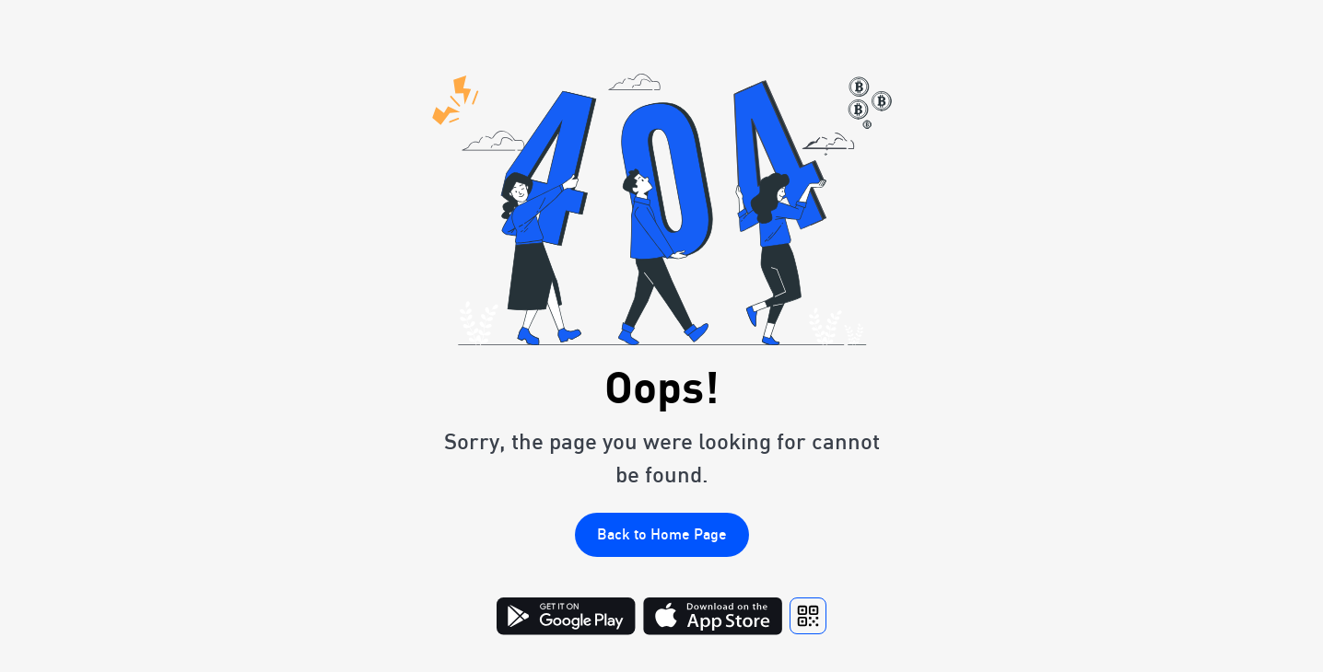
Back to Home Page (662, 534)
